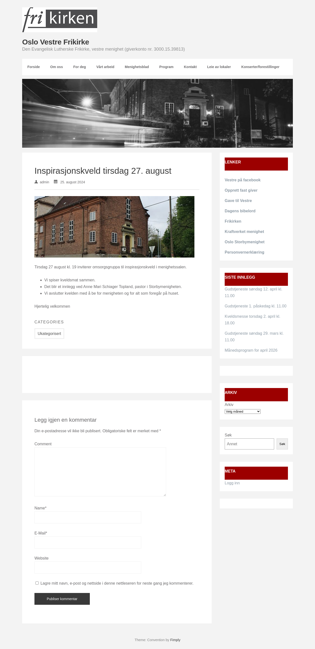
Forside (33, 67)
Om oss (56, 67)
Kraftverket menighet (244, 232)
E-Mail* (40, 533)
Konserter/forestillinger (260, 67)
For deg (79, 67)
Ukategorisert (49, 334)
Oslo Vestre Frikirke (55, 42)
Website (41, 558)
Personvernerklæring (244, 252)
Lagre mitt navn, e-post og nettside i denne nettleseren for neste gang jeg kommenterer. (116, 583)
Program (166, 67)
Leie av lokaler (219, 67)
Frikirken (233, 221)
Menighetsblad (137, 67)
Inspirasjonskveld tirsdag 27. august (102, 170)
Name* (40, 508)
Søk (228, 435)
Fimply (175, 640)
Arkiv (229, 405)
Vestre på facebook (243, 180)
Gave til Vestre (238, 201)
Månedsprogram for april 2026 (251, 350)
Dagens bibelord (240, 211)
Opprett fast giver (241, 190)
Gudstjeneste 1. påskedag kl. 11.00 (255, 306)
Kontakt (190, 67)
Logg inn (232, 483)
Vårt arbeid (105, 67)
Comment (42, 444)
